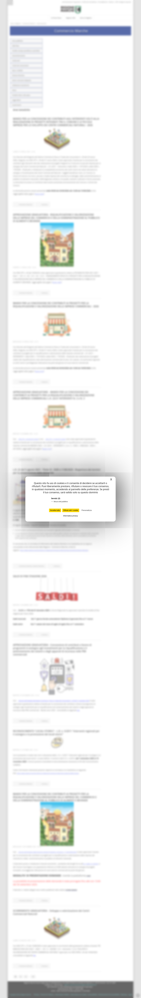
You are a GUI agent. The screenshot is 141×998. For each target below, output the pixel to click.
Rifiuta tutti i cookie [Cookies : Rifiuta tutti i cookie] (70, 510)
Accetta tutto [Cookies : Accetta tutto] (55, 510)
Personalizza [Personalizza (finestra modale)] (87, 510)
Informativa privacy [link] (70, 516)
